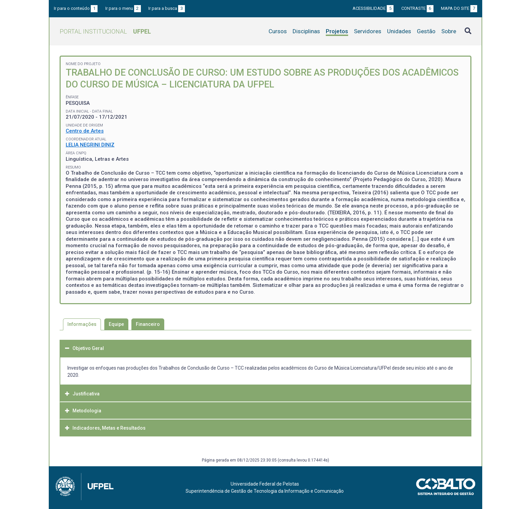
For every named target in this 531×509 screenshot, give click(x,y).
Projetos (337, 31)
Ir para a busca (166, 8)
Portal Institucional (105, 31)
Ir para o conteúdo (76, 8)
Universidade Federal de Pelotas (265, 484)
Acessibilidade (373, 8)
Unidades (399, 31)
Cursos (278, 31)
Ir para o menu (123, 8)
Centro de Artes (85, 131)
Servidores (367, 31)
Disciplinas (306, 31)
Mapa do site (459, 8)
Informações (82, 324)
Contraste (417, 8)
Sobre (448, 31)
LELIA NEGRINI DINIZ (90, 145)
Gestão (426, 31)
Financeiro (148, 324)
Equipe (116, 324)
